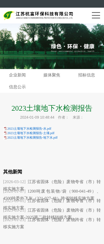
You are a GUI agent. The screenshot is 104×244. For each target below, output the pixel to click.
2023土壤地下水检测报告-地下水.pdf (32, 137)
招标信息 (86, 75)
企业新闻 (17, 75)
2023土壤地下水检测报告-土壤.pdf (31, 133)
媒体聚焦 (51, 75)
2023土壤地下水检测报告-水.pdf (29, 128)
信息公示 (17, 87)
